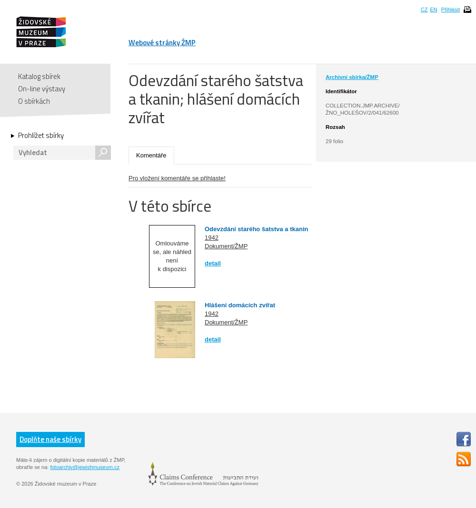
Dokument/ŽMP (226, 246)
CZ (424, 9)
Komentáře (151, 155)
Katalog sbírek (39, 76)
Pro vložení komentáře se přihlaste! (177, 178)
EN (433, 9)
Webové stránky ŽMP (162, 42)
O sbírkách (34, 101)
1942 (211, 237)
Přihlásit (450, 9)
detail (213, 263)
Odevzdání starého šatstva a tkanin (256, 229)
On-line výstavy (41, 88)
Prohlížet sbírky (41, 135)
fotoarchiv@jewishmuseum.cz (84, 467)
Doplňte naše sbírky (50, 439)
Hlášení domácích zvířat (240, 305)
